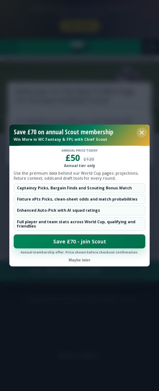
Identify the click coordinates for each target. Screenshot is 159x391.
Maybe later (80, 260)
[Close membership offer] (142, 132)
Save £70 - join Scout (79, 241)
